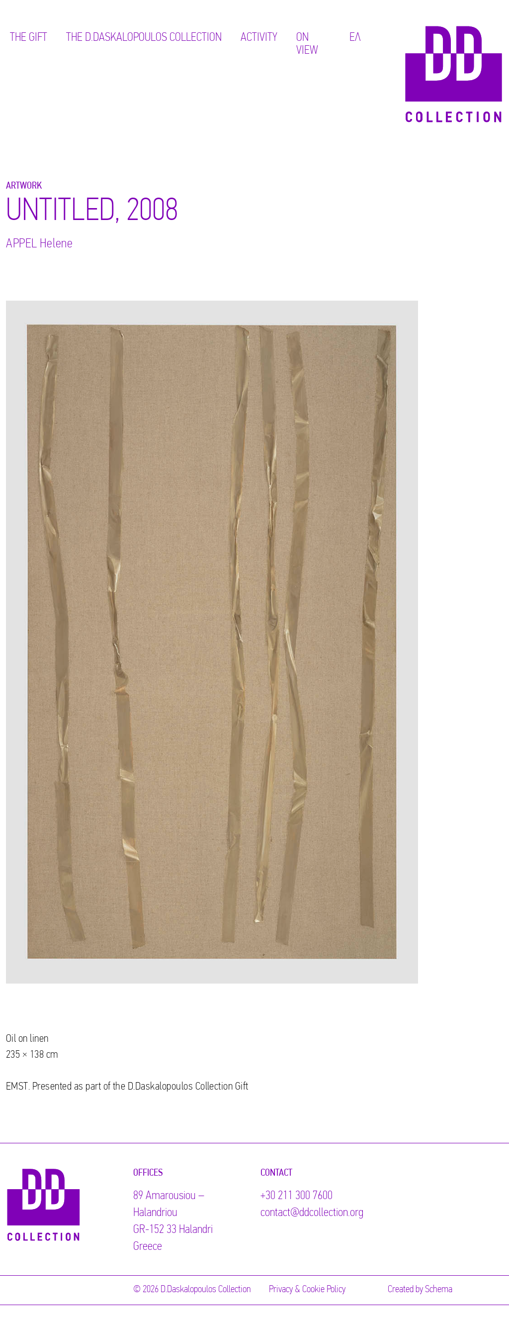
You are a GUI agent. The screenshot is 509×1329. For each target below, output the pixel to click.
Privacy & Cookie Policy (307, 1290)
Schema (438, 1290)
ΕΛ (355, 38)
